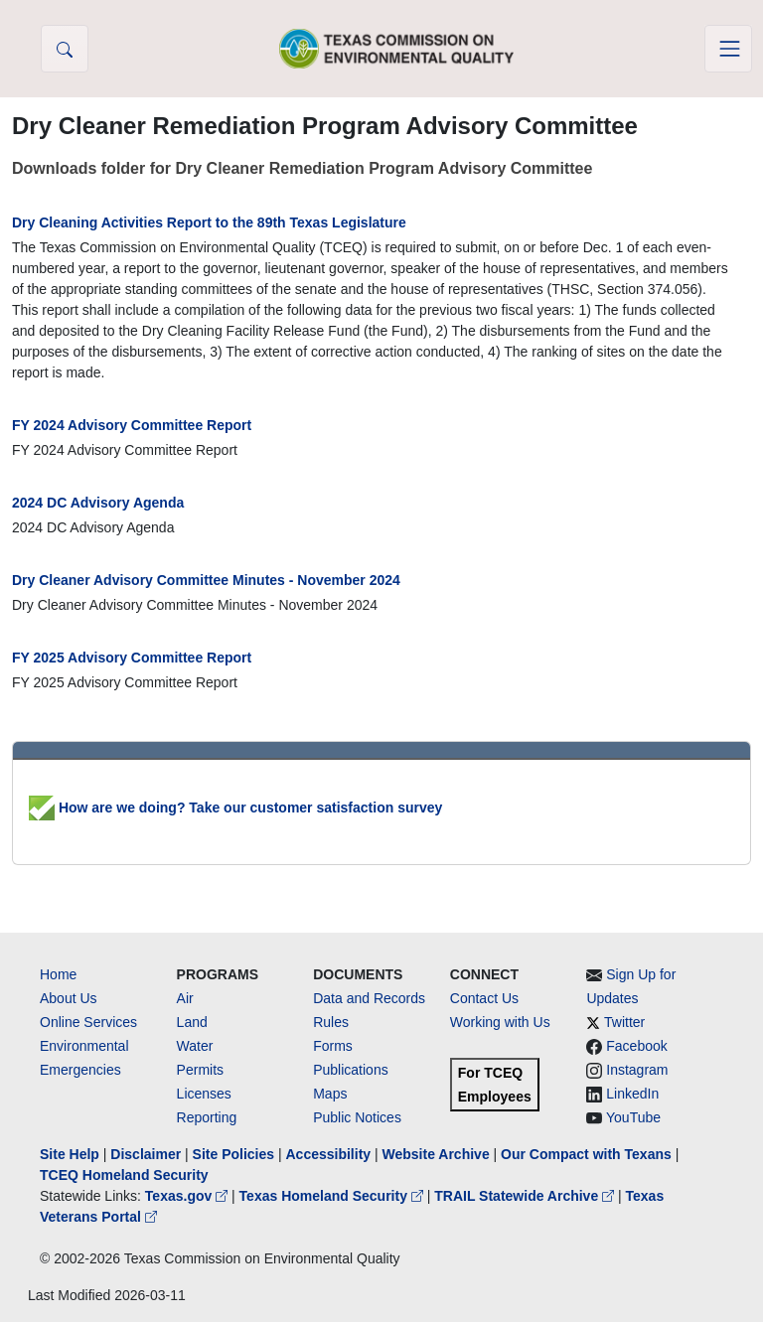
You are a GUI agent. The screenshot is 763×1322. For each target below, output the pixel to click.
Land (192, 1022)
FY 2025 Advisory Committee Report (131, 657)
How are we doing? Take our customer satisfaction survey (235, 807)
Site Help (69, 1154)
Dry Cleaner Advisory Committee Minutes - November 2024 (206, 580)
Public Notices (357, 1117)
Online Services (88, 1022)
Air (185, 998)
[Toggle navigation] (728, 49)
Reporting (207, 1117)
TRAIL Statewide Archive (526, 1196)
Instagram (637, 1070)
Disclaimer (145, 1154)
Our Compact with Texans (586, 1154)
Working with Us (500, 1022)
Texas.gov (188, 1196)
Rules (331, 1022)
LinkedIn (632, 1094)
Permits (200, 1070)
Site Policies (233, 1154)
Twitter (624, 1022)
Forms (333, 1046)
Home (58, 974)
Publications (350, 1070)
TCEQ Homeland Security (124, 1175)
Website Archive (436, 1154)
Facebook (636, 1046)
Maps (330, 1094)
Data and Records (369, 998)
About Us (68, 998)
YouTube (633, 1117)
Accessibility (330, 1154)
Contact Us (484, 998)
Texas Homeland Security (333, 1196)
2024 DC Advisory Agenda (98, 503)
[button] (64, 49)
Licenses (204, 1094)
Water (195, 1046)
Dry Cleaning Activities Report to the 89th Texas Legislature (209, 222)
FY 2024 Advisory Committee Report (131, 425)
